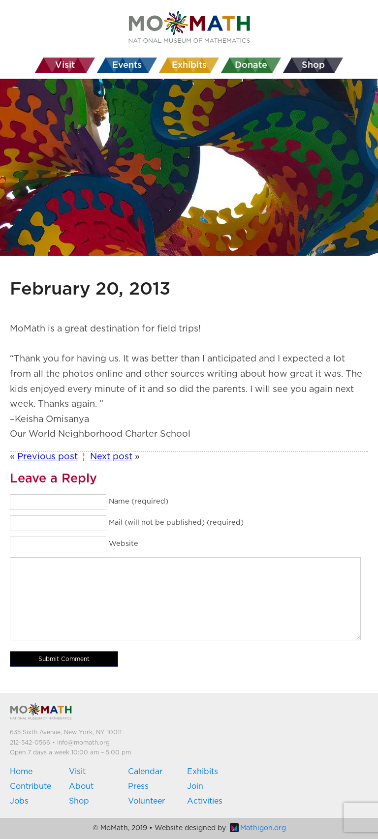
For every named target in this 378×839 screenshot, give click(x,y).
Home (21, 772)
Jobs (19, 801)
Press (138, 786)
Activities (204, 801)
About (81, 786)
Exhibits (202, 772)
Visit (77, 772)
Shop (79, 801)
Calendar (145, 772)
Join (195, 786)
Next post (111, 456)
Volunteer (146, 801)
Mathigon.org (258, 828)
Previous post (47, 456)
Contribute (30, 786)
